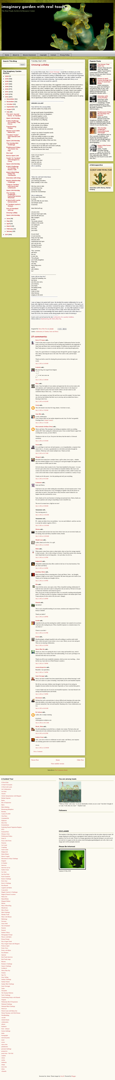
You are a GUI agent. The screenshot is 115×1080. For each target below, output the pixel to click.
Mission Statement (29, 55)
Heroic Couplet (5, 856)
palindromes (4, 1046)
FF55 (2, 829)
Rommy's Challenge (6, 964)
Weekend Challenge (6, 1004)
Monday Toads (5, 914)
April (8, 223)
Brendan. (3, 811)
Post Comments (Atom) (61, 770)
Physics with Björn (6, 937)
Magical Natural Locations (8, 894)
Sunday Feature (5, 981)
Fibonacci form (5, 834)
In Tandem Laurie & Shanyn (13, 205)
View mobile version (57, 764)
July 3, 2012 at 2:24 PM (42, 568)
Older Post (80, 760)
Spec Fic (3, 975)
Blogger (73, 1076)
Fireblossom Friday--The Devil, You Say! (13, 148)
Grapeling (4, 847)
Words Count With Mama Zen (13, 131)
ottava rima (4, 1044)
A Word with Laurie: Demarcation (13, 201)
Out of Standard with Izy (12, 209)
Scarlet (37, 620)
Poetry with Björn (6, 950)
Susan (37, 444)
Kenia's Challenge (6, 879)
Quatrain (3, 955)
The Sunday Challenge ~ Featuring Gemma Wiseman (13, 195)
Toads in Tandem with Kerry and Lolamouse (12, 186)
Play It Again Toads (6, 941)
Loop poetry (4, 890)
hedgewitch (39, 561)
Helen (37, 549)
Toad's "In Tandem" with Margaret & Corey (13, 159)
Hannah (38, 602)
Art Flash (3, 791)
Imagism (3, 861)
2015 (7, 89)
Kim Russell (4, 885)
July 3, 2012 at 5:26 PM (42, 598)
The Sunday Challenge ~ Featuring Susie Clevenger (103, 130)
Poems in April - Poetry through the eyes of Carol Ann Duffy (105, 81)
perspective (4, 1051)
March (9, 226)
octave (3, 1042)
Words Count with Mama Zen (9, 1011)
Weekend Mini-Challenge (8, 1006)
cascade (3, 1017)
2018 (7, 81)
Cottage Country (48, 420)
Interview (4, 865)
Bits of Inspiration (6, 802)
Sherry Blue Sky (40, 649)
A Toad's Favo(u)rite (6, 784)
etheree (3, 1024)
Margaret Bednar (5, 901)
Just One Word (5, 874)
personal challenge (6, 1049)
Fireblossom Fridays (6, 836)
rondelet (3, 1055)
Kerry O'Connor (40, 340)
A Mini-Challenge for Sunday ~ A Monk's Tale (12, 168)
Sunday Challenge (6, 979)
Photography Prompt (6, 934)
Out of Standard (5, 925)
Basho (3, 800)
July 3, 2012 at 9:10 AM (42, 441)
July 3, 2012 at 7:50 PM (42, 694)
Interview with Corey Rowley (103, 97)
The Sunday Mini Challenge (12, 144)
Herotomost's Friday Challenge (9, 858)
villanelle (3, 1071)
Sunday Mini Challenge (7, 984)
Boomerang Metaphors (7, 809)
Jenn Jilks (38, 414)
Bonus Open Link (12, 155)
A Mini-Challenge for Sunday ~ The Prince (13, 122)
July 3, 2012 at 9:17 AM (42, 453)
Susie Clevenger (40, 676)
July (8, 112)
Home (7, 55)
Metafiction (4, 908)
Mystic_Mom (39, 726)
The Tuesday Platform (7, 993)
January (10, 231)
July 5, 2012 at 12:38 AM (42, 747)
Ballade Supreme (5, 798)
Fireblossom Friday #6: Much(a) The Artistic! (104, 113)
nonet (2, 1040)
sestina (3, 1060)
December (11, 99)
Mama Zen (4, 896)
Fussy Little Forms (6, 840)
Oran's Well (4, 923)
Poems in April (5, 946)
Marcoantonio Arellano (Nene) (44, 426)
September (11, 107)
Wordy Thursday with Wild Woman (10, 1013)
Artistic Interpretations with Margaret (11, 796)
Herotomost (39, 698)
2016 (7, 86)
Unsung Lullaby (11, 213)
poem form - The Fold (7, 1053)
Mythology (4, 919)
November (10, 101)
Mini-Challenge (5, 912)
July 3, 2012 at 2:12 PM (42, 557)
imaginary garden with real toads (33, 7)
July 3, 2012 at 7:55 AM (42, 422)
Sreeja (37, 405)
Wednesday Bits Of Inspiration (9, 1002)
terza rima (4, 1067)
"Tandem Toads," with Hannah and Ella (13, 136)
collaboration (39, 331)
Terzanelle (4, 990)
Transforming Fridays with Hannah (10, 997)
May (8, 221)
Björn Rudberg (5, 807)
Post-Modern (4, 952)
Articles (3, 793)
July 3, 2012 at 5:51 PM (42, 633)
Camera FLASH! (5, 814)
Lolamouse (39, 482)
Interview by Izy (5, 867)
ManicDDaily (5, 899)
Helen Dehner (5, 854)
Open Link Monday (13, 118)
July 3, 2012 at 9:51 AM (42, 478)
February (10, 229)
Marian (38, 529)
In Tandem (46, 331)
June (8, 218)
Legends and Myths (6, 887)
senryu (3, 1058)
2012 (7, 97)
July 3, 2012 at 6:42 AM (42, 401)
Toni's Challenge (5, 995)
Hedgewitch (4, 852)
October (10, 104)
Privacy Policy (64, 55)
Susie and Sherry (53, 331)
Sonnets (3, 973)
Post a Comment (38, 751)
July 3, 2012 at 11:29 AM (42, 545)
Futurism (3, 843)
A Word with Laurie (6, 787)
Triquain (3, 999)
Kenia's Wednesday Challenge (13, 181)
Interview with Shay (13, 178)
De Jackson (39, 712)
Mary (37, 383)
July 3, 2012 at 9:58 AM (42, 506)
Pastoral (3, 930)
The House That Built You (103, 65)
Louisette (38, 367)
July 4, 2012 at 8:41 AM (42, 708)
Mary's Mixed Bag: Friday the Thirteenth (12, 173)
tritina (3, 1069)
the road (9, 153)
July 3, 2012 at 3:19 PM (42, 580)
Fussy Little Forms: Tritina (104, 146)
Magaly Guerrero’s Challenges (9, 892)
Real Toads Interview (7, 957)
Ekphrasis (4, 820)
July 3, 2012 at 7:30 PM (42, 663)
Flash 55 (3, 838)
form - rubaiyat (5, 1028)
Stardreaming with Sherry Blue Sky (51, 319)
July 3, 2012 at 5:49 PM (42, 616)
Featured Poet (5, 831)
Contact (53, 55)
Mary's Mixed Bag (6, 905)
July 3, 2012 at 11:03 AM (42, 525)
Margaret (38, 457)
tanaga (3, 1064)
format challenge (5, 1031)
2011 (6, 234)
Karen (37, 636)
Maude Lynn (39, 540)
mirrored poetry (5, 1037)
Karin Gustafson (5, 876)
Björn (2, 805)
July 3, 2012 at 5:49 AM (42, 379)
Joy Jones (4, 872)
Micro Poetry (4, 910)
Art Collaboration (6, 789)
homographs (4, 1035)
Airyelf (62, 1076)
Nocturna (3, 921)
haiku (2, 1033)
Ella (37, 584)
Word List (4, 1008)
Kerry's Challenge (6, 883)
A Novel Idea (4, 782)
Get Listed (4, 845)
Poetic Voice (4, 948)
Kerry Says (4, 881)
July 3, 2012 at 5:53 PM (42, 645)
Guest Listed (4, 849)
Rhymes (3, 961)
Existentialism (5, 825)
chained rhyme (5, 1020)
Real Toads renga (6, 959)
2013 (7, 94)
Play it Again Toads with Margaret (10, 943)
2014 (7, 92)
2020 (7, 76)
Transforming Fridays (11, 127)
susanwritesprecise (41, 667)
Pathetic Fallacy (5, 932)
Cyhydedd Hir (5, 818)
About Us (16, 55)
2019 (7, 79)
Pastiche (3, 928)
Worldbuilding (5, 1015)
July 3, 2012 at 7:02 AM (42, 410)
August (9, 109)
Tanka (3, 988)
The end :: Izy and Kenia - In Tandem (13, 115)
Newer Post (35, 760)
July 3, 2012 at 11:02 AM (42, 515)
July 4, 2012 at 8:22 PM (42, 733)
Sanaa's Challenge (6, 966)
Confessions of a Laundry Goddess (63, 317)
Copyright (43, 55)
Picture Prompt (5, 939)
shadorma (4, 1062)
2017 (7, 84)
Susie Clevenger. (55, 72)
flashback (4, 1026)
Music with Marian (6, 917)
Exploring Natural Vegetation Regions (11, 827)
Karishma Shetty (40, 572)
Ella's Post (4, 823)
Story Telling (4, 977)
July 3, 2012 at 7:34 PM (42, 672)
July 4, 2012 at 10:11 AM (42, 722)
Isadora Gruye (40, 737)
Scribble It (4, 968)
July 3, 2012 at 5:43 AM (42, 363)
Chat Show (4, 816)
